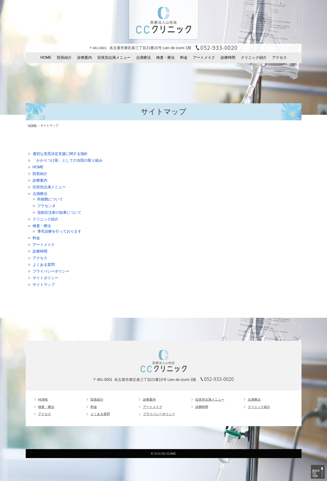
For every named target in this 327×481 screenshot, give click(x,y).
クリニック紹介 (254, 57)
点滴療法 (143, 57)
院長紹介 (64, 57)
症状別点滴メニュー (114, 57)
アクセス (279, 57)
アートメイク (204, 57)
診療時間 (228, 57)
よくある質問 (44, 265)
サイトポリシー (45, 278)
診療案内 (84, 57)
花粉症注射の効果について (59, 212)
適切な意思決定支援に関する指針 (60, 154)
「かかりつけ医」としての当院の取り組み (67, 160)
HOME (45, 57)
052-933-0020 (219, 47)
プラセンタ (46, 206)
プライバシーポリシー (51, 271)
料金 (184, 57)
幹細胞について (50, 199)
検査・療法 (165, 57)
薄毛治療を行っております (59, 231)
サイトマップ (44, 285)
